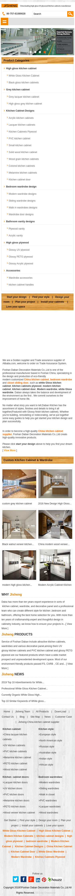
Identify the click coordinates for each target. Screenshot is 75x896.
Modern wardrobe (47, 389)
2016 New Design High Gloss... (55, 503)
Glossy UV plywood (19, 249)
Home (7, 711)
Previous (7, 42)
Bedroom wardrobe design (21, 186)
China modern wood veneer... (54, 544)
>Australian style (47, 752)
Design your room (48, 820)
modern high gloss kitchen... (17, 585)
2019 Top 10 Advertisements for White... (22, 682)
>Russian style (46, 746)
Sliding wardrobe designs (22, 200)
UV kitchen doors (13, 788)
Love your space (15, 306)
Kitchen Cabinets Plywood (22, 131)
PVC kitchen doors (14, 794)
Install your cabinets (53, 301)
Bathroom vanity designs (20, 221)
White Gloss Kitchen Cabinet (24, 75)
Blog (22, 716)
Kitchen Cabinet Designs (20, 110)
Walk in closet (47, 794)
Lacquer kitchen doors (16, 782)
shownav (4, 21)
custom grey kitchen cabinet (17, 503)
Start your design (17, 297)
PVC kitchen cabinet (19, 138)
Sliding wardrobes (49, 788)
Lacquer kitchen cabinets (22, 124)
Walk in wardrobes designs (23, 207)
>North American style (50, 740)
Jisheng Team (22, 711)
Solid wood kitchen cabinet (23, 152)
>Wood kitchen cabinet (15, 769)
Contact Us (8, 716)
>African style (46, 764)
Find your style (40, 297)
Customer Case (63, 716)
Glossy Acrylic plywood (21, 263)
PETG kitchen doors (14, 806)
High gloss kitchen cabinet (21, 68)
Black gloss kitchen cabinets (24, 82)
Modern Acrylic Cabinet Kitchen (55, 585)
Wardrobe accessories (20, 277)
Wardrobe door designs (21, 214)
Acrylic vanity (16, 235)
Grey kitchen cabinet (18, 89)
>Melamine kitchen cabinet (17, 757)
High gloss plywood (17, 242)
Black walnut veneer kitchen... (18, 544)
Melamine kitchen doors (16, 800)
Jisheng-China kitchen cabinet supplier (38, 722)
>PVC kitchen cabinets (15, 751)
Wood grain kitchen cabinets (24, 159)
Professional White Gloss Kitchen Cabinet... (24, 688)
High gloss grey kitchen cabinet (25, 103)
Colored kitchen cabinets (22, 166)
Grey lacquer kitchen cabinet (24, 96)
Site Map (35, 716)
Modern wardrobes (50, 782)
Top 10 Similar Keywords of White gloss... (23, 701)
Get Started (10, 820)
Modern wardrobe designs (22, 193)
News (48, 716)
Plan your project (25, 301)
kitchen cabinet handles (21, 284)
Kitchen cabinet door (19, 179)
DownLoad (60, 711)
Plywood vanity (17, 228)
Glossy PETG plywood (21, 256)
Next (68, 42)
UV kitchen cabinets (14, 745)
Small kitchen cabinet (20, 145)
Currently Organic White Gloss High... (21, 694)
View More (10, 450)
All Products (42, 711)
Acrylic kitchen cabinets (21, 118)
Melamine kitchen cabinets (23, 172)
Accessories (13, 270)
